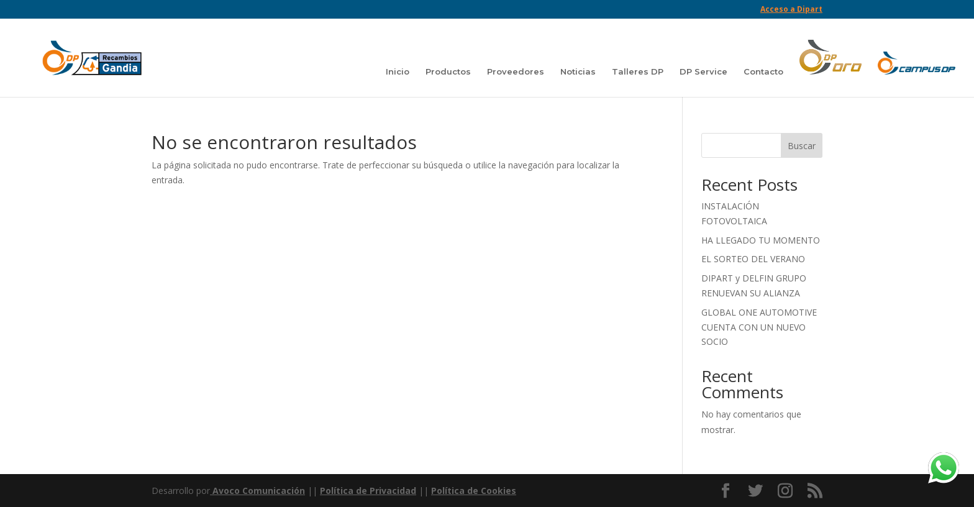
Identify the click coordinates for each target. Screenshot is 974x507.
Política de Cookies (473, 490)
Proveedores (515, 71)
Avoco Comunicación (257, 490)
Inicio (397, 71)
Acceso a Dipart (791, 10)
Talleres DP (637, 71)
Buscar (802, 146)
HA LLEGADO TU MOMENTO (760, 240)
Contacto (763, 71)
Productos (448, 71)
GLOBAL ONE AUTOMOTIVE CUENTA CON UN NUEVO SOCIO (759, 327)
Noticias (578, 71)
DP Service (703, 71)
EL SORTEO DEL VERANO (753, 259)
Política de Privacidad (368, 490)
